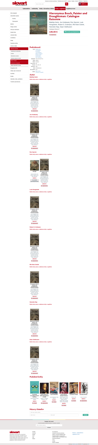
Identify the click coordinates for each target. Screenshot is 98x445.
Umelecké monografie (15, 63)
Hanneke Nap (54, 27)
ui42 (88, 444)
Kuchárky (12, 73)
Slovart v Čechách (55, 442)
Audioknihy (35, 8)
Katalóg (72, 1)
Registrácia (85, 1)
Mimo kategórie (13, 13)
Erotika (11, 76)
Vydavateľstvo (26, 8)
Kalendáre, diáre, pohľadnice (16, 79)
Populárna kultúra (14, 43)
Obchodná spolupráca (56, 438)
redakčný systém (75, 444)
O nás (53, 439)
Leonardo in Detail (74, 394)
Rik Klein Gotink (78, 24)
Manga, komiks (13, 26)
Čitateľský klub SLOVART (62, 1)
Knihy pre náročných (14, 29)
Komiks (12, 53)
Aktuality (69, 1)
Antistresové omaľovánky (16, 51)
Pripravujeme (15, 21)
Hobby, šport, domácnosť (15, 70)
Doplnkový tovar (70, 8)
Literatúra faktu (13, 35)
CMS (82, 444)
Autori (33, 435)
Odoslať (85, 415)
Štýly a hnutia (14, 60)
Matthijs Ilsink (54, 22)
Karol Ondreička (54, 394)
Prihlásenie (81, 1)
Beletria (12, 24)
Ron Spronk (74, 22)
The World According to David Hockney (34, 395)
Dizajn (11, 40)
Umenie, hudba (13, 45)
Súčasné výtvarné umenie (16, 58)
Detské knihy (13, 32)
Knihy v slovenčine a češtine (46, 8)
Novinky (14, 18)
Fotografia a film (13, 68)
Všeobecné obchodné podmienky (51, 1)
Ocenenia (34, 433)
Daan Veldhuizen (66, 27)
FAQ (33, 437)
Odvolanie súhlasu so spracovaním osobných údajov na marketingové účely (59, 436)
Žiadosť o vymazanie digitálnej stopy (58, 434)
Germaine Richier (83, 394)
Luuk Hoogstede (38, 52)
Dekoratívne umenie (15, 55)
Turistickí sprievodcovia (15, 81)
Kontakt (76, 1)
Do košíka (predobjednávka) (72, 32)
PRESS (33, 438)
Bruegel (34, 171)
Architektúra (12, 37)
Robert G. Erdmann (65, 24)
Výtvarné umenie (14, 48)
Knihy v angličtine (60, 8)
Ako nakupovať (55, 431)
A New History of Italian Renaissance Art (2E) (44, 395)
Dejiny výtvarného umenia (16, 65)
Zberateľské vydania (14, 15)
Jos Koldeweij (65, 22)
